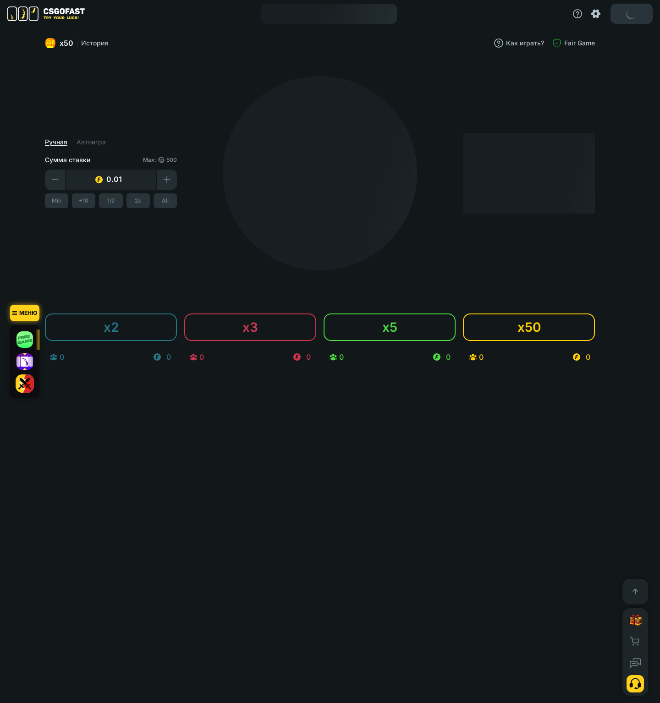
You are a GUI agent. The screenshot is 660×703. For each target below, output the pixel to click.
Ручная (66, 142)
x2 (121, 327)
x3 (260, 327)
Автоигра (101, 142)
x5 (399, 327)
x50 (69, 43)
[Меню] (24, 313)
